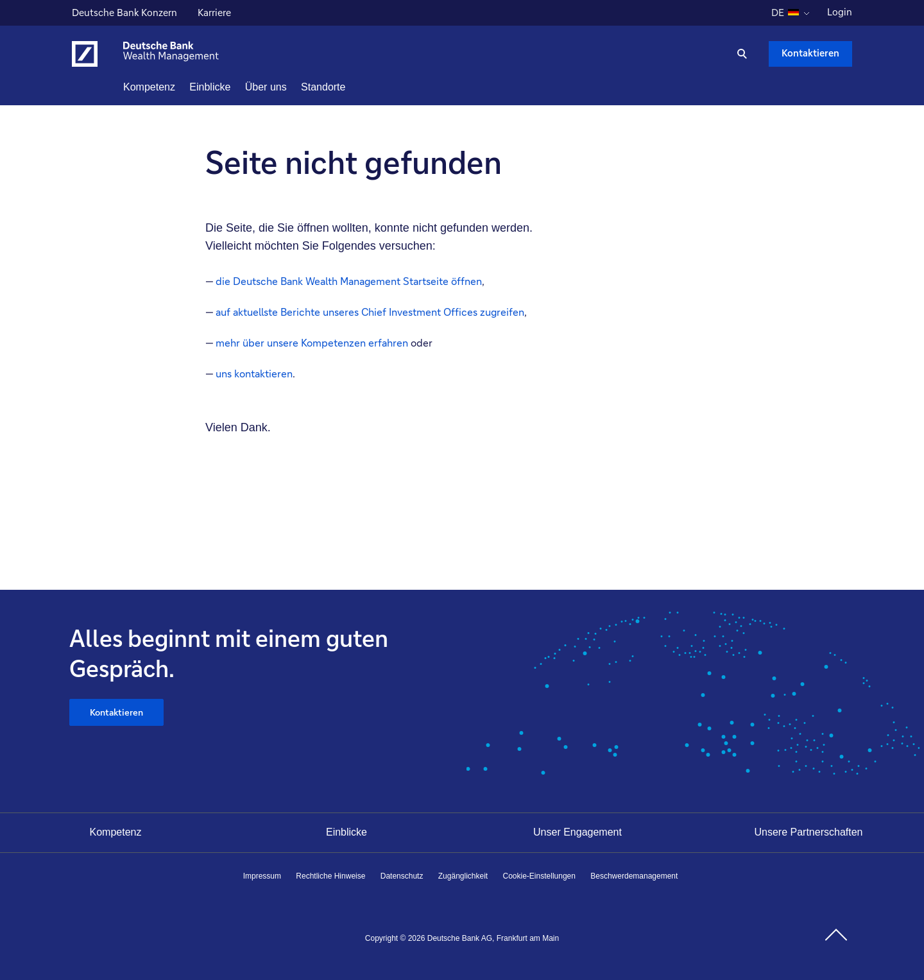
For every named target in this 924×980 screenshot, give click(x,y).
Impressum (262, 876)
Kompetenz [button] (172, 87)
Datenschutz (402, 876)
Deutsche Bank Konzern (124, 14)
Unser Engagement (577, 832)
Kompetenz (116, 832)
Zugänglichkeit (463, 876)
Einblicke (346, 832)
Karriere (216, 14)
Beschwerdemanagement (634, 876)
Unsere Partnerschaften (809, 832)
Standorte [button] (346, 87)
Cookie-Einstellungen (539, 876)
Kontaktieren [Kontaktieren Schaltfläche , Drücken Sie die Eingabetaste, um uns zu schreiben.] (810, 53)
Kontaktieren (117, 713)
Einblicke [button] (232, 87)
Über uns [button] (289, 87)
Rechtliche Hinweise (330, 876)
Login (839, 12)
